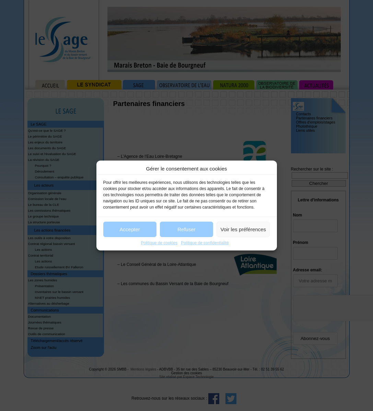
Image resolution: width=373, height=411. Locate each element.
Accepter (130, 229)
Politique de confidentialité (205, 242)
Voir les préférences (243, 229)
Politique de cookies (159, 242)
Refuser (186, 229)
